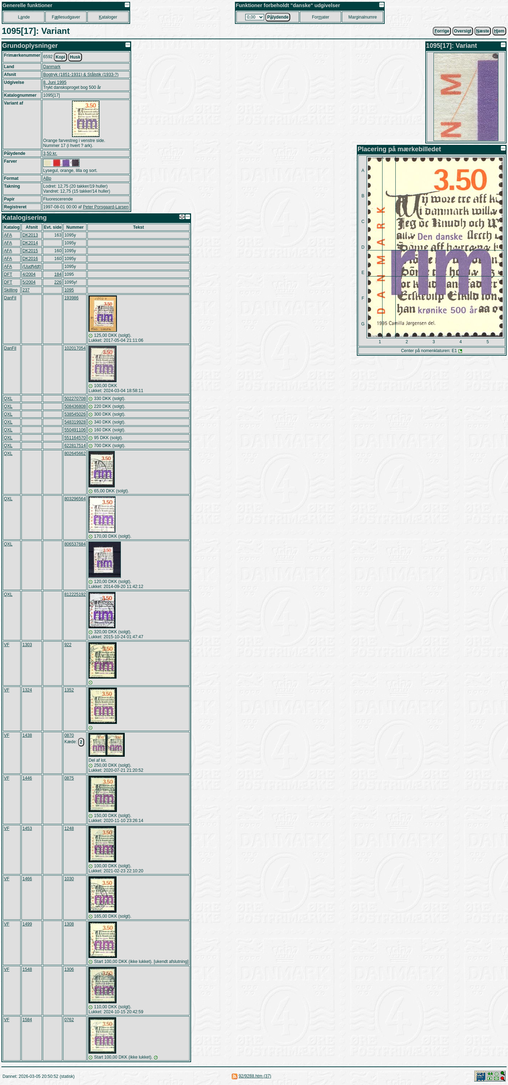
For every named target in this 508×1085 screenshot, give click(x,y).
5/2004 (29, 282)
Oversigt (463, 31)
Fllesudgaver (66, 17)
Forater (320, 17)
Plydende (277, 17)
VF (6, 644)
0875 (69, 778)
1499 (27, 924)
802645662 (75, 453)
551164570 (75, 437)
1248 (69, 828)
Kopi (60, 57)
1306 (69, 969)
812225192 (75, 594)
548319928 (75, 422)
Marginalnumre (362, 17)
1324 (27, 690)
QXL (8, 398)
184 (57, 274)
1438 (27, 735)
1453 (27, 828)
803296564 (75, 498)
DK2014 (30, 242)
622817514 (75, 445)
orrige (442, 31)
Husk (75, 57)
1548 (27, 969)
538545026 (75, 414)
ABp (47, 178)
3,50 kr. (50, 153)
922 (67, 644)
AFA (8, 235)
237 (26, 290)
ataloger (108, 17)
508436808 (75, 406)
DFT (8, 274)
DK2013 (30, 235)
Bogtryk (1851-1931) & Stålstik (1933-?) (80, 74)
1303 (27, 644)
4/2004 (29, 274)
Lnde (24, 17)
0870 (69, 735)
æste (482, 31)
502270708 (75, 398)
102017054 (75, 348)
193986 (71, 297)
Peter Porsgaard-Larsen (105, 206)
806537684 (75, 544)
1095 (69, 290)
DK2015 (30, 250)
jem (499, 31)
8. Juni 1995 (54, 82)
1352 (69, 690)
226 (57, 282)
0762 (69, 1019)
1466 (27, 878)
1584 (27, 1019)
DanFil (10, 297)
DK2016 (30, 258)
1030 (69, 878)
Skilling (10, 290)
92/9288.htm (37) (254, 1076)
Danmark (52, 66)
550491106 (75, 429)
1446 (27, 778)
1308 (69, 924)
